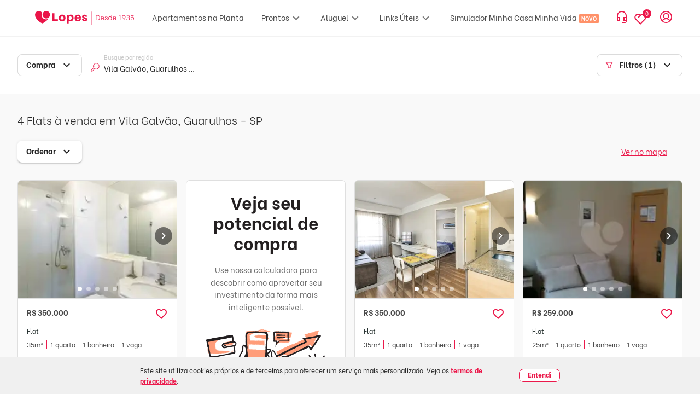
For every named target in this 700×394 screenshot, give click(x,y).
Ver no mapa (644, 151)
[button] (161, 314)
